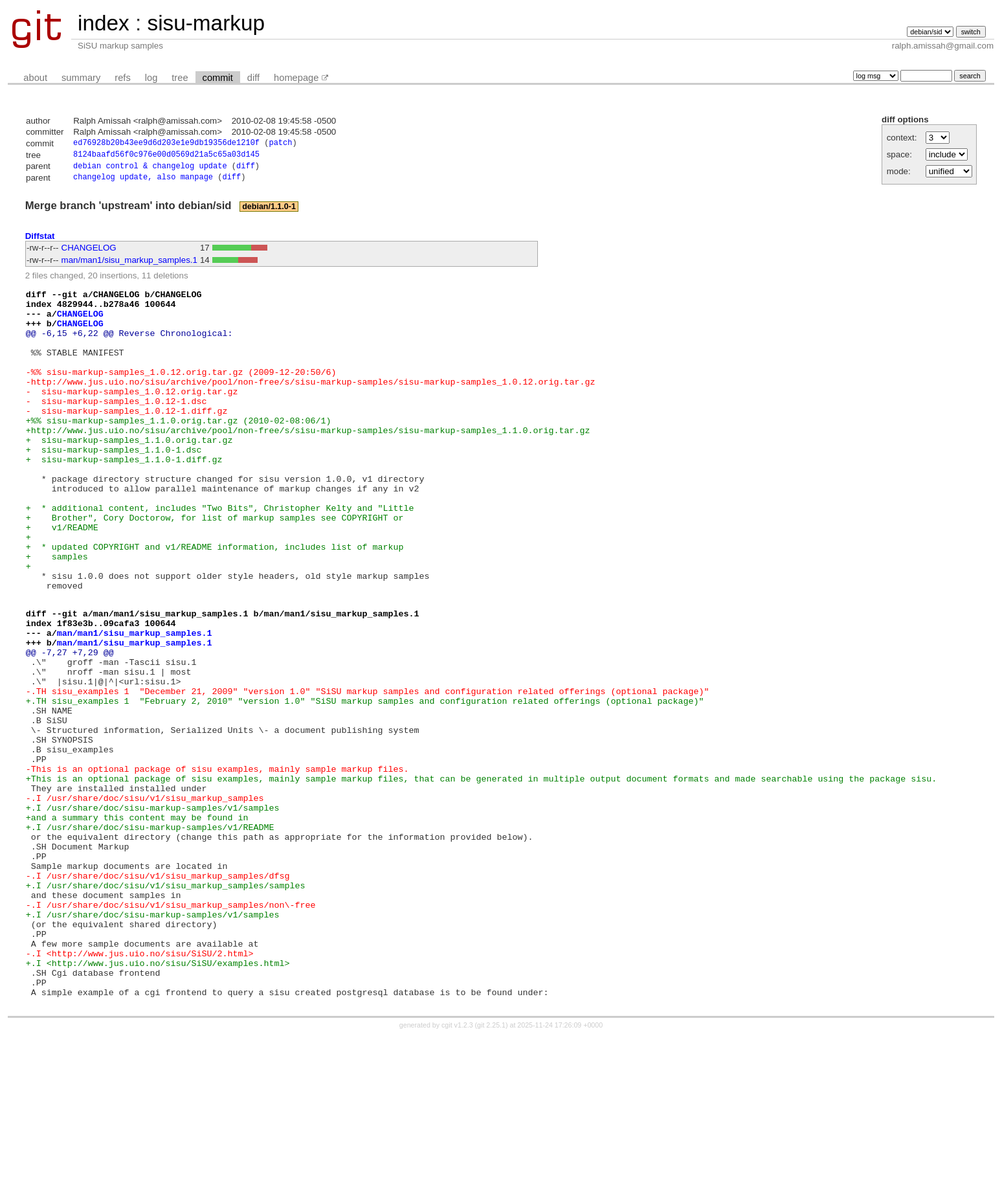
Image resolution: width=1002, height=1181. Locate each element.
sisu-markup (206, 23)
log (151, 78)
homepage (296, 78)
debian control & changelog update (150, 169)
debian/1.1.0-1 (269, 211)
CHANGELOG (89, 252)
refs (122, 78)
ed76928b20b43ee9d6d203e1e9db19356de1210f (166, 144)
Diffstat (40, 240)
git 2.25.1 (491, 1169)
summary (80, 78)
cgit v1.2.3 (457, 1169)
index (103, 23)
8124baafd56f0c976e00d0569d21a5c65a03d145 (166, 156)
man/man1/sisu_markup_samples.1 (129, 264)
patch (280, 144)
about (35, 78)
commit (218, 78)
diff (253, 78)
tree (180, 78)
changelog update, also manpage (143, 181)
